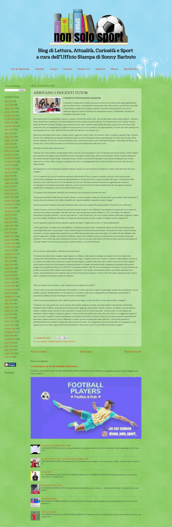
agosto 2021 (9, 300)
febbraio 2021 (10, 321)
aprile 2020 (9, 357)
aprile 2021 (9, 314)
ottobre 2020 (9, 336)
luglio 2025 (9, 133)
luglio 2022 (9, 261)
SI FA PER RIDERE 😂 (50, 499)
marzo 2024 (9, 190)
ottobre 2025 (9, 123)
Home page (85, 351)
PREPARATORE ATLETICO (52, 485)
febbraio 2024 (10, 194)
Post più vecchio (133, 351)
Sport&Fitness (131, 68)
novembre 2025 (10, 119)
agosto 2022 (9, 258)
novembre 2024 (10, 162)
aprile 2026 (9, 101)
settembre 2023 (10, 211)
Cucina (53, 68)
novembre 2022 (10, 247)
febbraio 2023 (10, 236)
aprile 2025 (9, 144)
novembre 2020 (10, 332)
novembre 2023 (10, 204)
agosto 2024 (9, 172)
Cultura (64, 341)
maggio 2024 (9, 183)
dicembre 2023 (10, 201)
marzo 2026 (9, 105)
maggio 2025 (9, 140)
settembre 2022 (10, 254)
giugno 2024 (9, 179)
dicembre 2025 (10, 116)
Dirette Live (83, 68)
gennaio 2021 (9, 325)
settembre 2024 (10, 169)
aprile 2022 (9, 272)
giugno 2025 (9, 137)
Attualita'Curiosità (54, 341)
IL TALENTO (46, 472)
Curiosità (67, 68)
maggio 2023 (9, 226)
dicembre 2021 (10, 286)
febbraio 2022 (10, 279)
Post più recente (39, 351)
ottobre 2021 (9, 293)
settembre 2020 (10, 339)
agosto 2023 (9, 215)
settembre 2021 (10, 297)
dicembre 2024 (10, 158)
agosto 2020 (9, 343)
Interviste (100, 68)
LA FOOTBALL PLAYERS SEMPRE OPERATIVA (54, 366)
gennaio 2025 (9, 155)
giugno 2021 (9, 307)
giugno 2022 (9, 265)
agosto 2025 (9, 130)
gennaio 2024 (9, 197)
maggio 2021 (9, 311)
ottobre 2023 (9, 208)
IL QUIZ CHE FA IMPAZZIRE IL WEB (56, 446)
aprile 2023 (9, 229)
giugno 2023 (9, 222)
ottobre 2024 (9, 165)
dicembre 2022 (10, 243)
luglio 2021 (9, 304)
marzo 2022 (9, 275)
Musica (114, 68)
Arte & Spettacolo (20, 68)
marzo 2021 (9, 318)
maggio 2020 (9, 353)
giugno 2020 (9, 350)
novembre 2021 (10, 290)
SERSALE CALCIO (48, 512)
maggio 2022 (9, 268)
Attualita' (40, 68)
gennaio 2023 (9, 240)
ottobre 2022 (9, 250)
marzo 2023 (9, 233)
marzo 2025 (9, 147)
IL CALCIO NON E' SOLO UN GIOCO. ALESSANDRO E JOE (64, 459)
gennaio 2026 (9, 112)
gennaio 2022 (9, 282)
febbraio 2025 (10, 151)
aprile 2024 (9, 187)
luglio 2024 (9, 176)
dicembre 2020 (10, 329)
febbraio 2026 (10, 108)
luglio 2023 (9, 219)
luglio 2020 (9, 346)
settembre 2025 (10, 126)
